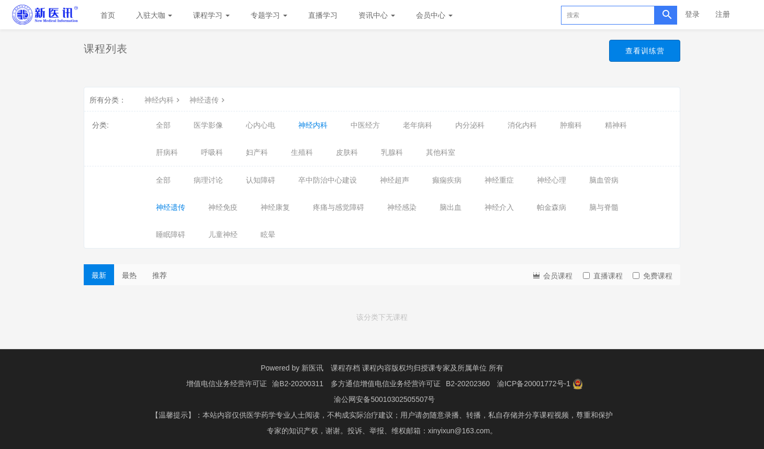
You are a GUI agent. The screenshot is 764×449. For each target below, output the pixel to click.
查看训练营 (641, 51)
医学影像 (208, 125)
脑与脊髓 (604, 207)
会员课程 (552, 275)
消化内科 (522, 125)
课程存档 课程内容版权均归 (376, 368)
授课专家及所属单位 (454, 368)
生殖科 (302, 152)
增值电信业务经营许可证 (226, 383)
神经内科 (163, 100)
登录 (692, 14)
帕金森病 (551, 207)
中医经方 (365, 125)
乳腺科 (392, 152)
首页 (107, 15)
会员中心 (434, 15)
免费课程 (652, 276)
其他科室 (440, 152)
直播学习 (323, 15)
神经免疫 (223, 207)
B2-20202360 (468, 383)
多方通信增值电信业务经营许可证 (386, 383)
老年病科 (417, 125)
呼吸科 (212, 152)
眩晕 (268, 234)
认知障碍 (260, 180)
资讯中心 (376, 15)
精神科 (616, 125)
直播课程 (603, 276)
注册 (722, 14)
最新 (99, 275)
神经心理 (551, 180)
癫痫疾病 (447, 180)
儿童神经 (223, 234)
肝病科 (167, 152)
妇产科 (257, 152)
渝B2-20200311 (297, 383)
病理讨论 (208, 180)
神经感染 (402, 207)
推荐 (159, 275)
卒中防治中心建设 (327, 180)
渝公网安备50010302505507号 (384, 399)
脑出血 (451, 207)
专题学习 (269, 15)
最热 (129, 275)
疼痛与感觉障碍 (338, 207)
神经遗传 (208, 100)
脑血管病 (604, 180)
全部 (163, 125)
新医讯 (312, 368)
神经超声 (394, 180)
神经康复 (275, 207)
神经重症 (499, 180)
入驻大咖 (154, 15)
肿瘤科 (571, 125)
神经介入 (499, 207)
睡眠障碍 (170, 234)
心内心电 (260, 125)
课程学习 (211, 15)
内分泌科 (470, 125)
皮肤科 (347, 152)
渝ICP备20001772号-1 (533, 383)
